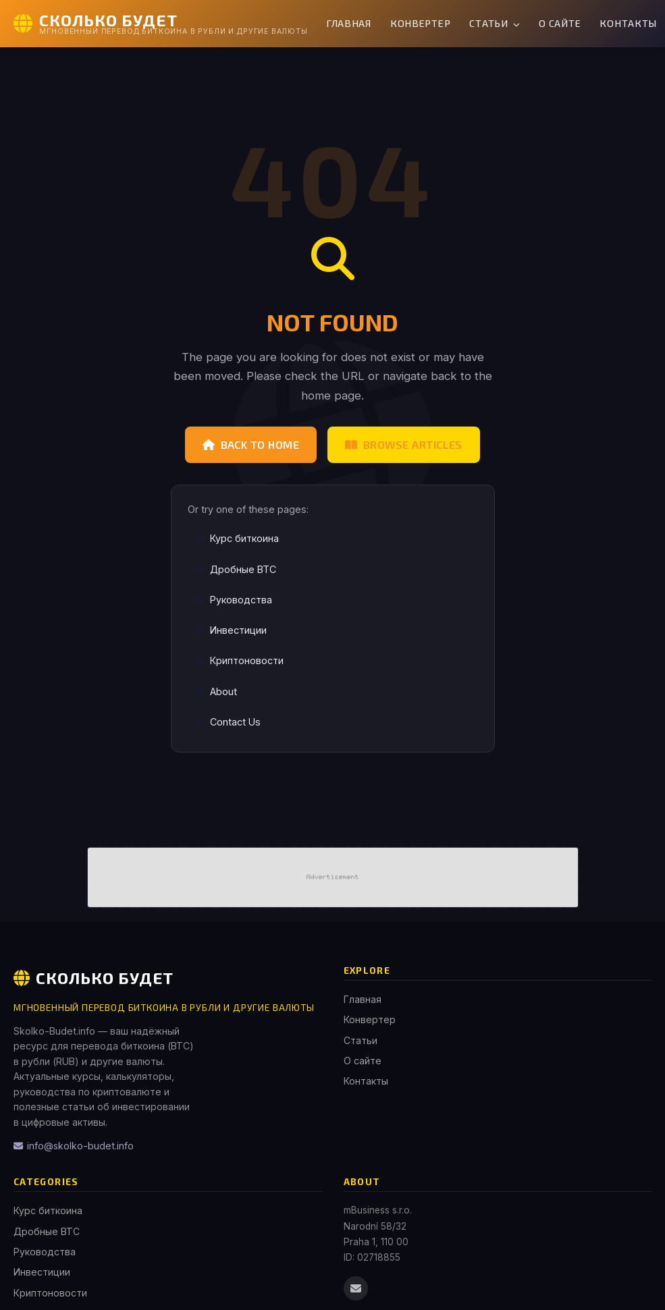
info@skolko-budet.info (74, 1145)
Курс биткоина (236, 538)
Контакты (366, 1081)
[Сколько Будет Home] (161, 23)
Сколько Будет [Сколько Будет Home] (94, 977)
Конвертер (420, 23)
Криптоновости (239, 660)
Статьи (494, 23)
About (215, 691)
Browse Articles (403, 444)
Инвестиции (230, 630)
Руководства (233, 599)
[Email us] (356, 1288)
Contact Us (227, 722)
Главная (349, 23)
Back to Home (251, 444)
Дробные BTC (235, 569)
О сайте (560, 23)
